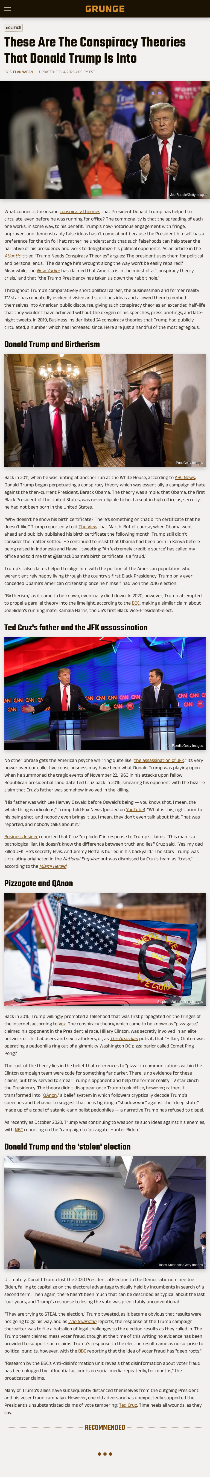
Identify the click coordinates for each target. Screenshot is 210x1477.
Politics (13, 27)
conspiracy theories (80, 211)
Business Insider (21, 836)
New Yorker (48, 270)
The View (87, 526)
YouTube (135, 809)
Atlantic (12, 256)
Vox (62, 1023)
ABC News (185, 477)
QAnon (50, 1095)
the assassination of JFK (159, 760)
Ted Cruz (128, 1405)
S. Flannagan (21, 71)
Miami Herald (52, 866)
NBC (19, 1129)
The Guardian (124, 1038)
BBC (136, 603)
